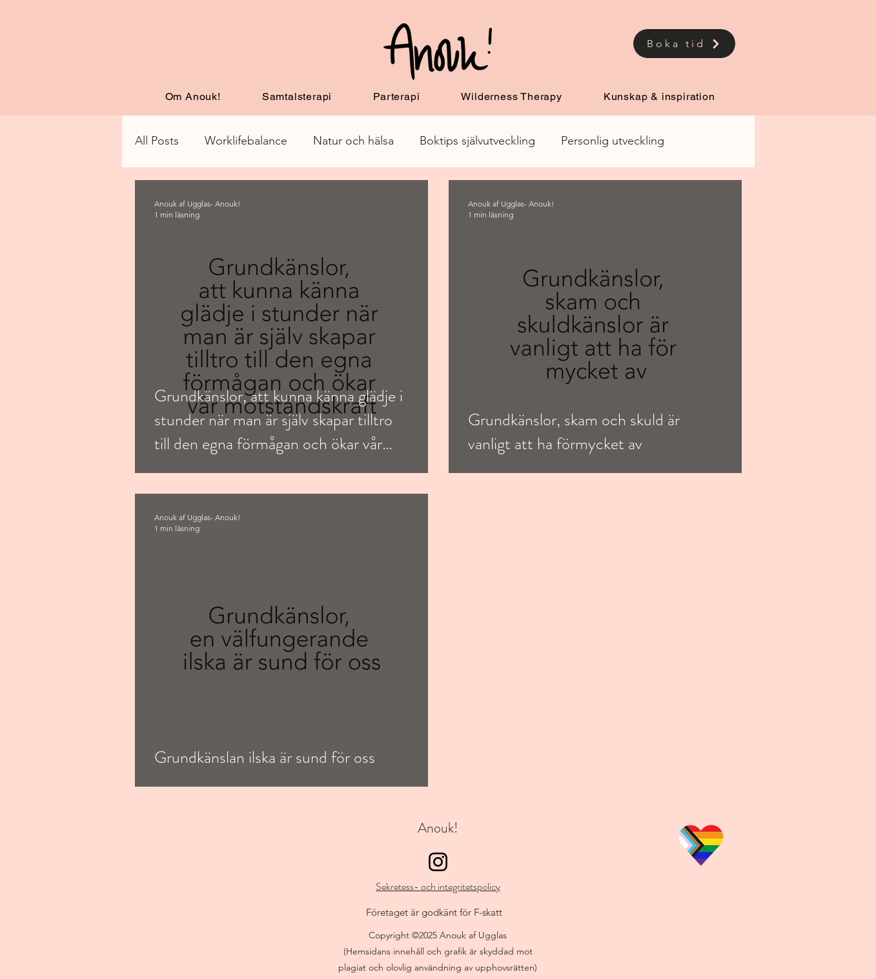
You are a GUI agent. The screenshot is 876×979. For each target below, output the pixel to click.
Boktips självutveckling (477, 141)
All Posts (157, 141)
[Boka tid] (684, 43)
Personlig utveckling (612, 141)
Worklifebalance (246, 141)
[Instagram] (438, 861)
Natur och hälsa (353, 141)
